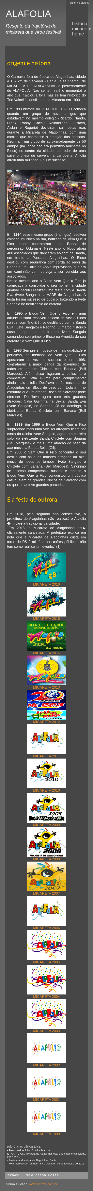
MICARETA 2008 (46, 857)
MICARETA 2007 (46, 891)
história (79, 23)
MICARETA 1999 (46, 1132)
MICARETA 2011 (46, 754)
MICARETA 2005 (46, 960)
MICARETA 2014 (46, 651)
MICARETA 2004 (46, 995)
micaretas (82, 28)
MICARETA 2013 (46, 685)
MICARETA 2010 (46, 788)
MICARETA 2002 (46, 1063)
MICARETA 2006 (46, 926)
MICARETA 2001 (46, 1098)
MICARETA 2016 (46, 582)
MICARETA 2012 (46, 720)
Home (78, 33)
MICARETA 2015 (46, 617)
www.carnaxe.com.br (42, 1184)
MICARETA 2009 (46, 823)
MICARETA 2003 (46, 1029)
